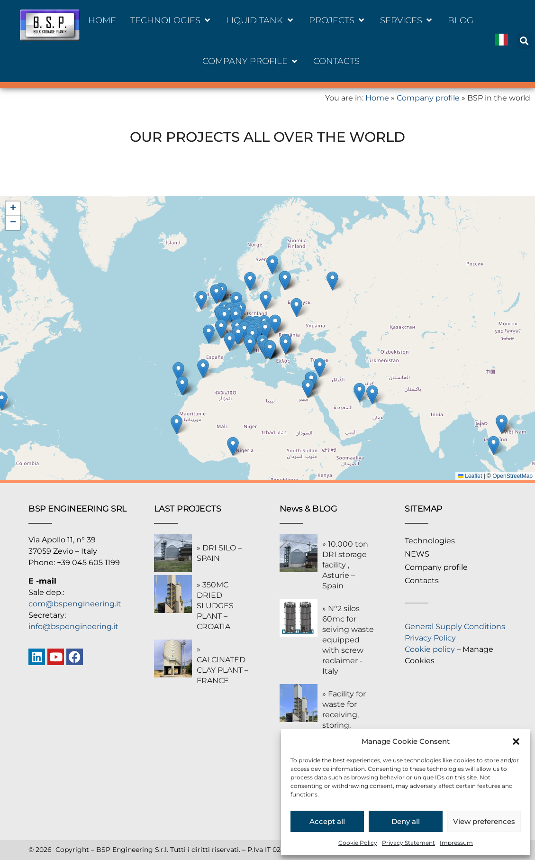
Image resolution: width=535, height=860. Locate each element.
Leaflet (470, 476)
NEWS (417, 553)
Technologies (430, 540)
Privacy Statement (408, 842)
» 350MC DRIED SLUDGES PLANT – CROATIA (215, 605)
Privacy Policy (430, 637)
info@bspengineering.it (73, 626)
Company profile (428, 97)
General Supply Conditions (455, 626)
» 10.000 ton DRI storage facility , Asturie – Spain (345, 565)
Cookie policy (430, 649)
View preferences (484, 821)
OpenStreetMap (512, 476)
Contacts (422, 580)
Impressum (456, 842)
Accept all (327, 821)
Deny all (405, 821)
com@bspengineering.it (74, 603)
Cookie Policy (357, 842)
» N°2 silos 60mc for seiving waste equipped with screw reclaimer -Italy (348, 640)
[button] (516, 741)
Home (377, 97)
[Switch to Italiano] (501, 41)
